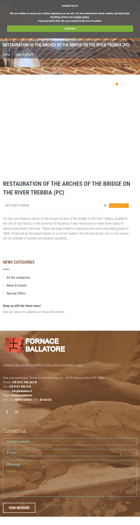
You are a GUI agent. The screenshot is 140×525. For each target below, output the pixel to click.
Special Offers (16, 293)
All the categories (18, 277)
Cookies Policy (81, 16)
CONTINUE (69, 28)
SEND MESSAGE (19, 508)
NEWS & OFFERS (24, 55)
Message (70, 478)
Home (6, 55)
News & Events (16, 285)
